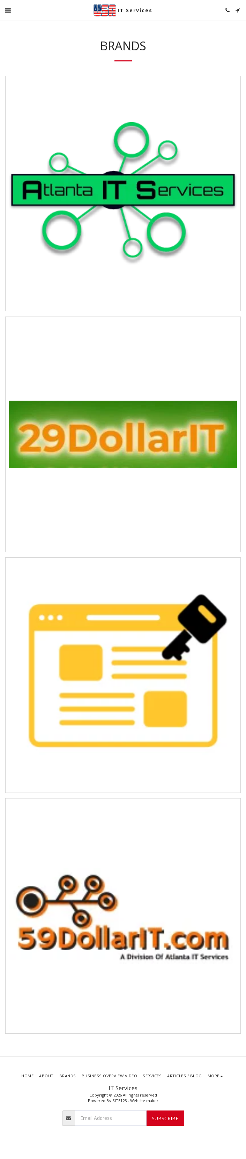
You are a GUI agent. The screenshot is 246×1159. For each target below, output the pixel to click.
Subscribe (165, 1118)
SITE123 (119, 1100)
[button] (8, 10)
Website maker (144, 1100)
